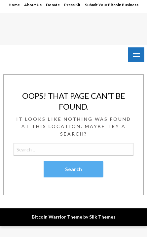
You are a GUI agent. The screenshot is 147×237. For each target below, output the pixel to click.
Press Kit (72, 4)
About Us (33, 4)
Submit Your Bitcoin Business (111, 4)
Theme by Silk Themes (91, 217)
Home (14, 4)
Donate (53, 4)
